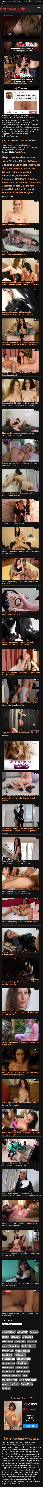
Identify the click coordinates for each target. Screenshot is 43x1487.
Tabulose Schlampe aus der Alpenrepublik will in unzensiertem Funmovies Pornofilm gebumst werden (20, 830)
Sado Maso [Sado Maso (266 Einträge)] (16, 192)
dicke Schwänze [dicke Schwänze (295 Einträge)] (31, 165)
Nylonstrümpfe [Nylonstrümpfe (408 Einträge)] (17, 189)
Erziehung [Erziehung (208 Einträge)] (14, 172)
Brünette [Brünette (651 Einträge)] (35, 161)
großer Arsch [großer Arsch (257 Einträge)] (22, 175)
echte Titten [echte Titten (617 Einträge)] (22, 1350)
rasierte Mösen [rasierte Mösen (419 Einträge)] (10, 1384)
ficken (29, 147)
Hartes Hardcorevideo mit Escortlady (16, 224)
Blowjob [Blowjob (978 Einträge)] (24, 161)
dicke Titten (21, 147)
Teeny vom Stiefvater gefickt (13, 523)
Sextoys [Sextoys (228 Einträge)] (26, 192)
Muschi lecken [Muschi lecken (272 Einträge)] (10, 1380)
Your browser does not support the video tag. (21, 27)
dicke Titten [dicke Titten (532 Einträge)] (9, 168)
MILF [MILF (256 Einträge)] (23, 185)
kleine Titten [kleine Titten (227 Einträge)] (8, 182)
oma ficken (28, 1)
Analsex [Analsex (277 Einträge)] (30, 157)
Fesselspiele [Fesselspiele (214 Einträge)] (8, 175)
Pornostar (20, 150)
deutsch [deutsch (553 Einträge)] (17, 164)
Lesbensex (11, 150)
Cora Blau (14, 145)
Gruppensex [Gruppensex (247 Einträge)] (8, 179)
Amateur (13, 147)
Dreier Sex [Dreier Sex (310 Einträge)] (21, 168)
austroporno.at (17, 1)
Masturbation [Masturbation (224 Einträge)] (34, 182)
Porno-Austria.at (15, 9)
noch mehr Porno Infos (10, 136)
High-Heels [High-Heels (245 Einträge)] (32, 179)
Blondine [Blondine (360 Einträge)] (14, 161)
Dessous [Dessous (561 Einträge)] (7, 164)
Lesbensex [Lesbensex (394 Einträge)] (21, 182)
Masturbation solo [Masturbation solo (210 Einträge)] (11, 186)
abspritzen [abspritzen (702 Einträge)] (8, 157)
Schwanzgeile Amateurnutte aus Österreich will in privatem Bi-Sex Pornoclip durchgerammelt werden (21, 798)
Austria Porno (20, 152)
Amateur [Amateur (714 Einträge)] (20, 157)
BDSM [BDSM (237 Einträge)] (5, 161)
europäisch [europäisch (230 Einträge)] (26, 172)
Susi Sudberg (24, 145)
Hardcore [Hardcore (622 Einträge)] (20, 179)
